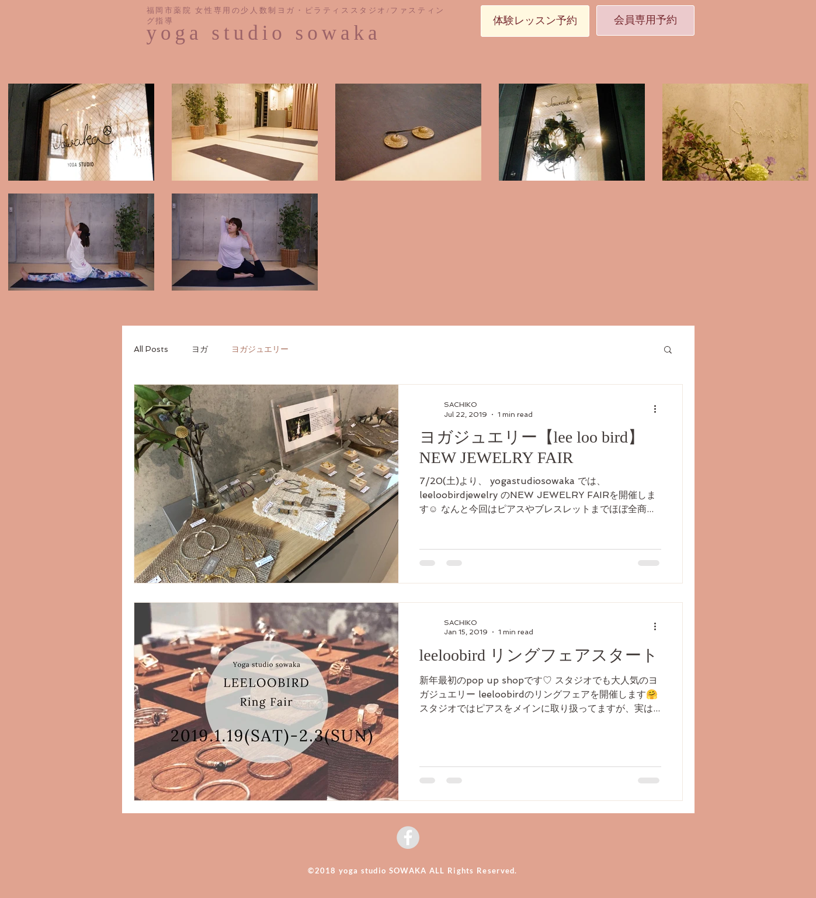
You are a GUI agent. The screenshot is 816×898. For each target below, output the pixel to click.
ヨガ (200, 349)
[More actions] (659, 409)
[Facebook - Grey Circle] (408, 837)
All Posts (151, 349)
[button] (667, 350)
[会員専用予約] (645, 20)
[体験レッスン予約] (535, 21)
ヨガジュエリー (260, 349)
